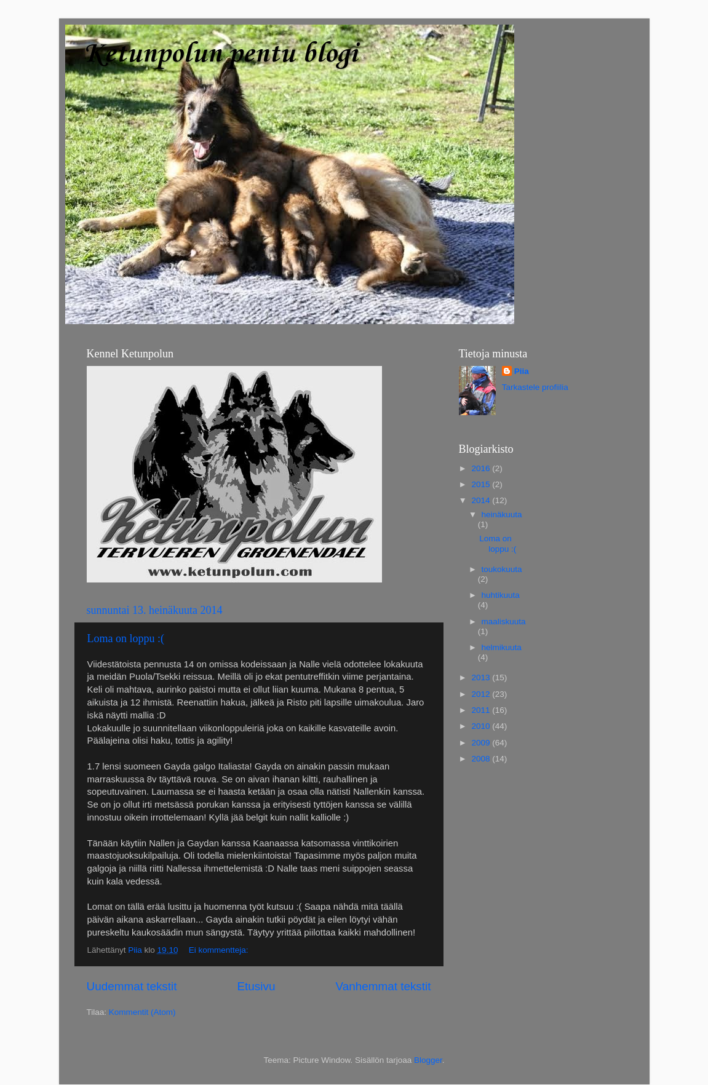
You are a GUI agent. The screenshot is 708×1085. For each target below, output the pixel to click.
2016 (481, 468)
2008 (481, 758)
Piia (521, 371)
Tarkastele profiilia (535, 387)
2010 (481, 726)
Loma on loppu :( (125, 638)
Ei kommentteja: (220, 950)
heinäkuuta (502, 514)
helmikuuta (502, 647)
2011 (481, 710)
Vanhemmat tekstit (383, 986)
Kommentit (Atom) (142, 1012)
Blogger (428, 1060)
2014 (481, 500)
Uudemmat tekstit (132, 986)
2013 (481, 677)
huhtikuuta (501, 595)
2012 (481, 694)
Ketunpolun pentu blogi (220, 54)
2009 (481, 742)
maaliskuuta (504, 621)
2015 (481, 484)
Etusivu (256, 986)
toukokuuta (502, 569)
